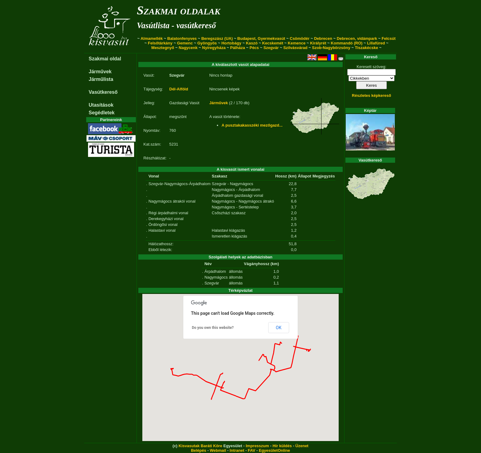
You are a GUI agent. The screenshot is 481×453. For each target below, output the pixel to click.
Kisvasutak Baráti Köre (200, 445)
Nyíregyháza (214, 47)
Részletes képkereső (371, 95)
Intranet (237, 450)
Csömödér (300, 38)
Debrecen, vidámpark (357, 38)
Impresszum (257, 445)
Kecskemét (272, 43)
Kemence (297, 43)
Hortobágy (231, 43)
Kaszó (251, 43)
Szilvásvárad (295, 47)
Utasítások (101, 105)
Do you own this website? (213, 327)
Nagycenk (188, 47)
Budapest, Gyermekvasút (261, 38)
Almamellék (151, 38)
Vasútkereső (103, 92)
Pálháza (237, 47)
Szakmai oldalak (178, 10)
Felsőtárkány (160, 43)
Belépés (198, 450)
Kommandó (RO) (346, 43)
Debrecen (323, 38)
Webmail (218, 450)
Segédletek (101, 112)
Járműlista (101, 79)
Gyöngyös (207, 43)
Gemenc (185, 43)
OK (278, 327)
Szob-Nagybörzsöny (331, 47)
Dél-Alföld (178, 89)
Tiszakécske (366, 47)
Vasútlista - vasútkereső (176, 25)
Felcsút (389, 38)
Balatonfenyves (182, 38)
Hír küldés (282, 445)
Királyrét (318, 43)
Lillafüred (376, 43)
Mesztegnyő (162, 47)
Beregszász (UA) (217, 38)
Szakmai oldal (105, 58)
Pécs (254, 47)
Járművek (100, 71)
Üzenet (302, 445)
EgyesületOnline (274, 450)
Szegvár (271, 47)
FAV (251, 450)
